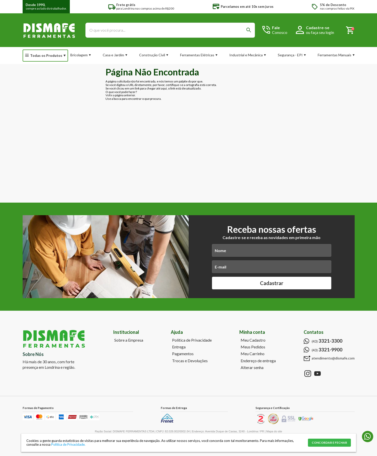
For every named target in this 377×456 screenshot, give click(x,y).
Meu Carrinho (252, 353)
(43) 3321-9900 (367, 436)
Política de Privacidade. (68, 444)
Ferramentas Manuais (334, 55)
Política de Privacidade (192, 340)
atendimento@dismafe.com (333, 358)
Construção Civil (152, 55)
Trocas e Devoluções (190, 360)
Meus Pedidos (253, 347)
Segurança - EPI (290, 55)
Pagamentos (183, 353)
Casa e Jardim (113, 55)
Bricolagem (79, 55)
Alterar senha (252, 367)
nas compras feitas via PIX (337, 6)
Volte (109, 95)
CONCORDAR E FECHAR (329, 442)
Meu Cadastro (253, 340)
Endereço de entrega (258, 360)
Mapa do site (274, 431)
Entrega (179, 347)
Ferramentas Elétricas (197, 55)
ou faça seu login (320, 32)
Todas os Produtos (46, 55)
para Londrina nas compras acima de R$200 (145, 6)
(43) (327, 341)
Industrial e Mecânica (246, 55)
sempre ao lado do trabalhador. (46, 6)
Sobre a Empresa (128, 340)
